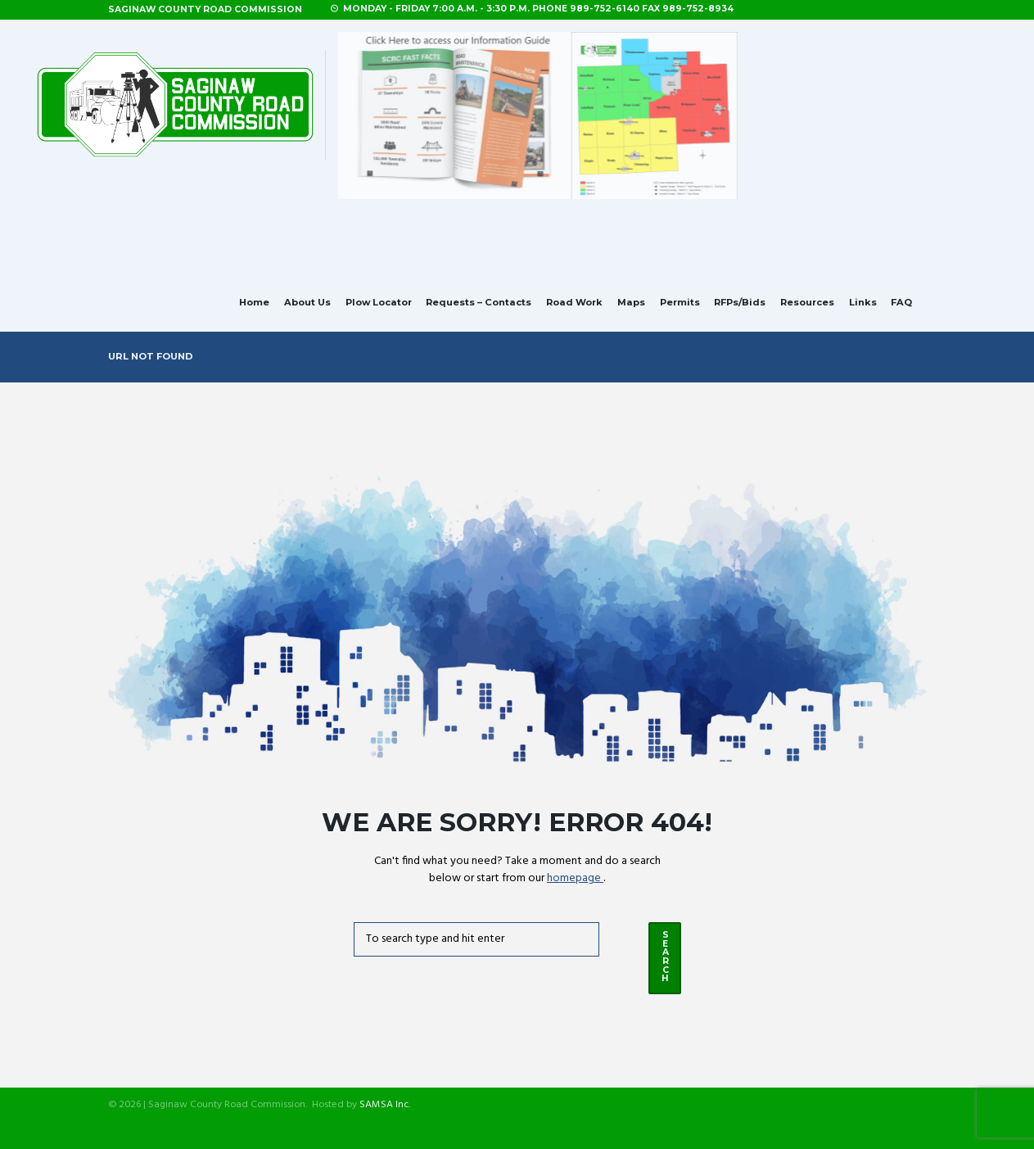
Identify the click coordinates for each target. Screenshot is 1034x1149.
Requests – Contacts (478, 302)
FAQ (901, 302)
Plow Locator (378, 302)
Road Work (574, 302)
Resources (807, 302)
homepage (575, 878)
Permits (680, 302)
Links (863, 302)
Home (254, 302)
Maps (631, 302)
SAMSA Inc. (384, 1105)
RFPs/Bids (739, 302)
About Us (307, 302)
